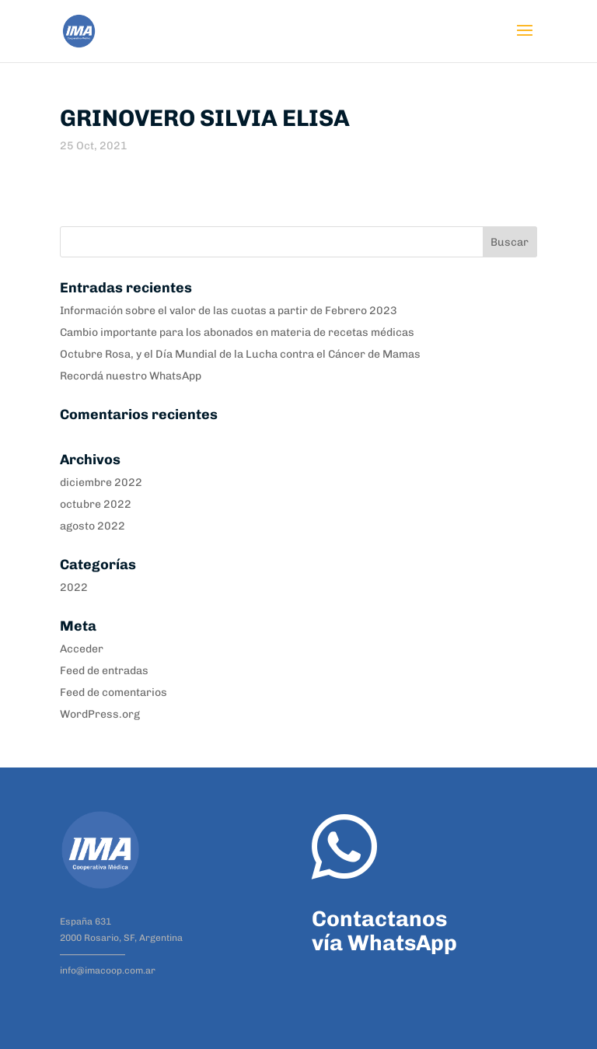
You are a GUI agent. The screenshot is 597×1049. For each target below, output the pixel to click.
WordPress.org (100, 714)
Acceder (81, 649)
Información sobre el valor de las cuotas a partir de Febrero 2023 (228, 310)
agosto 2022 (92, 526)
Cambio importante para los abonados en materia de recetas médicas (237, 332)
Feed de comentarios (113, 692)
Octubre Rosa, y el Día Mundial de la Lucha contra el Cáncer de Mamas (240, 354)
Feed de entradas (104, 670)
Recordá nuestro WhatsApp (130, 376)
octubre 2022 (95, 504)
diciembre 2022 (101, 482)
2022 (74, 587)
